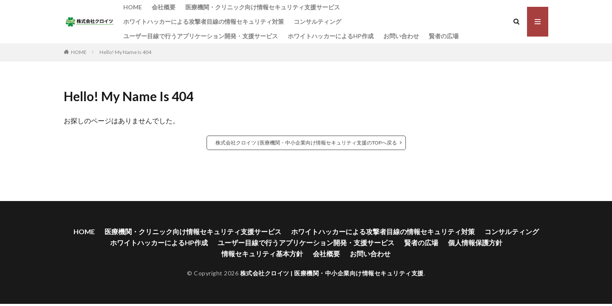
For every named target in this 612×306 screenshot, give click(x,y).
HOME (132, 7)
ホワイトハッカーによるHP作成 (331, 36)
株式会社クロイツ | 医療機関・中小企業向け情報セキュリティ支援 (332, 273)
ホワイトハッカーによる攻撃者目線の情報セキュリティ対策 (203, 21)
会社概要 (164, 7)
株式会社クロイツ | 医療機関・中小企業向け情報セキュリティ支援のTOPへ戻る (306, 142)
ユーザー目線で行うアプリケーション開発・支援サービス (200, 36)
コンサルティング (317, 21)
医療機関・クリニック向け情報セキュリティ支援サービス (262, 7)
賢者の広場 (444, 36)
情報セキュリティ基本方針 (262, 253)
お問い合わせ (401, 36)
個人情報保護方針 (475, 242)
